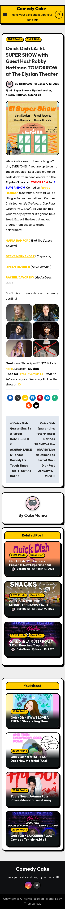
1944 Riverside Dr (31, 374)
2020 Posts (19, 711)
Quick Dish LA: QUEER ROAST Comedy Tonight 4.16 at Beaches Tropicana (32, 839)
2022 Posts (14, 39)
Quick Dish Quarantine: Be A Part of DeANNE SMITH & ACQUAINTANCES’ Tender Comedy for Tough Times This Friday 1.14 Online (21, 450)
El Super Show (20, 90)
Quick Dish (33, 39)
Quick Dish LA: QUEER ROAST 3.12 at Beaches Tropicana (31, 643)
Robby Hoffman (16, 95)
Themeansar (32, 903)
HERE (9, 368)
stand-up (35, 95)
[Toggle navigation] (5, 14)
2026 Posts (18, 555)
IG (19, 384)
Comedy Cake (31, 8)
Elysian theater (41, 90)
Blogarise (52, 898)
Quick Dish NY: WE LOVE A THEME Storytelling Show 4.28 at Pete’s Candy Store (30, 721)
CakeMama (26, 84)
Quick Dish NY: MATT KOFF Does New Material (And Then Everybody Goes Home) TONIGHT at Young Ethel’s (32, 762)
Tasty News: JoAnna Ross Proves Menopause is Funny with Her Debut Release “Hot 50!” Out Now (32, 802)
